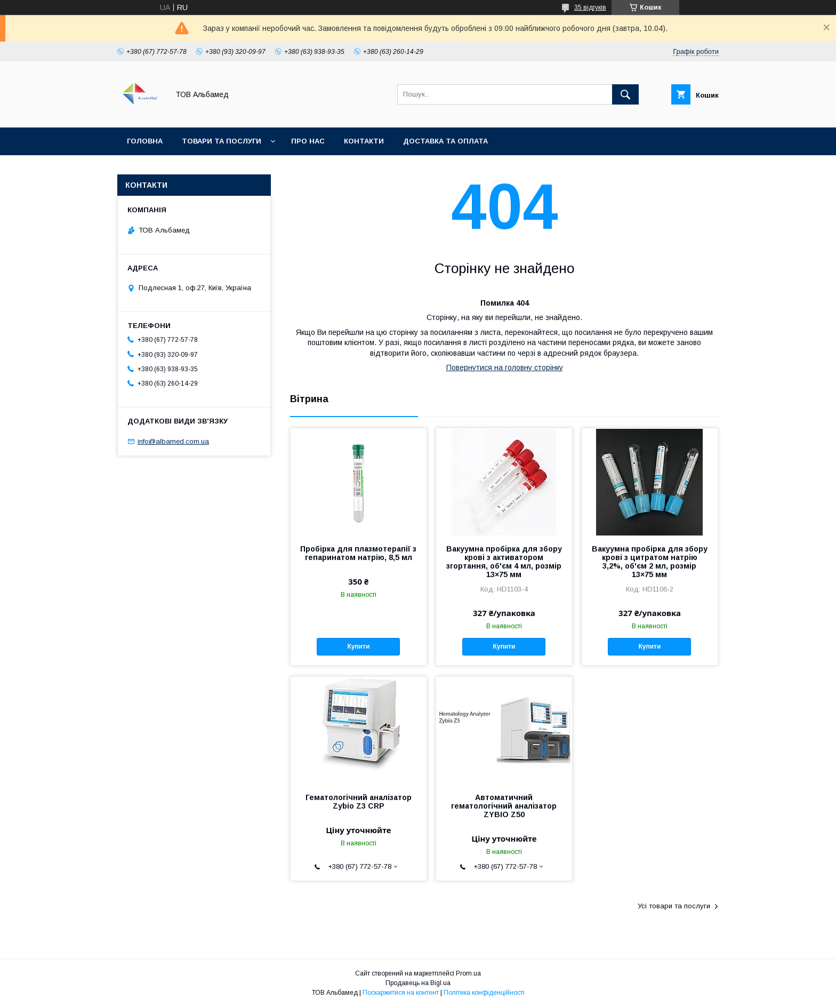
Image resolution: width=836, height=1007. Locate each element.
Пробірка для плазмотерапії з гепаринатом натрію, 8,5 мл (358, 553)
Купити (358, 646)
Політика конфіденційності (484, 992)
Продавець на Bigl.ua (418, 983)
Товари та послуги (221, 141)
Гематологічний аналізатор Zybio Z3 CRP (359, 801)
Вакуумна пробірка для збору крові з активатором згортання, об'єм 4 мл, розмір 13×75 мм (504, 562)
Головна (145, 141)
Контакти (364, 141)
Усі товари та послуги (674, 906)
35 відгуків (590, 7)
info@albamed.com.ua (173, 441)
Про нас (308, 141)
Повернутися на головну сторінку (504, 367)
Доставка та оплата (445, 141)
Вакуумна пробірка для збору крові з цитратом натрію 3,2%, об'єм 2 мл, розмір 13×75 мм (650, 562)
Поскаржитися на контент (401, 992)
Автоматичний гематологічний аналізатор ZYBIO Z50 (504, 806)
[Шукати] (625, 94)
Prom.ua (468, 973)
